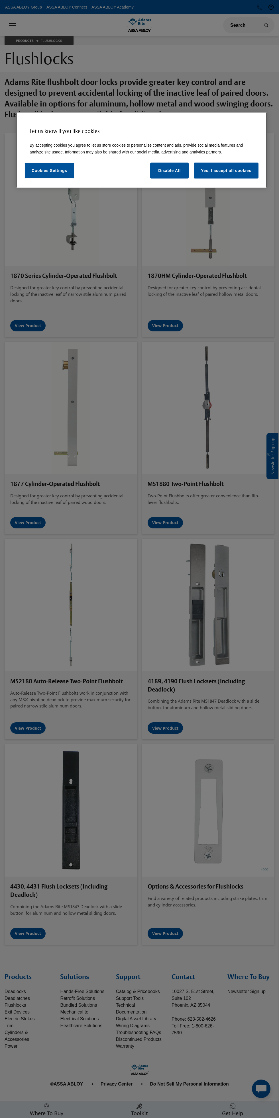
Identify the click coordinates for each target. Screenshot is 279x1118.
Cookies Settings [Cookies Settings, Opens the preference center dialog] (49, 170)
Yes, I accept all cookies (226, 170)
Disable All (169, 170)
